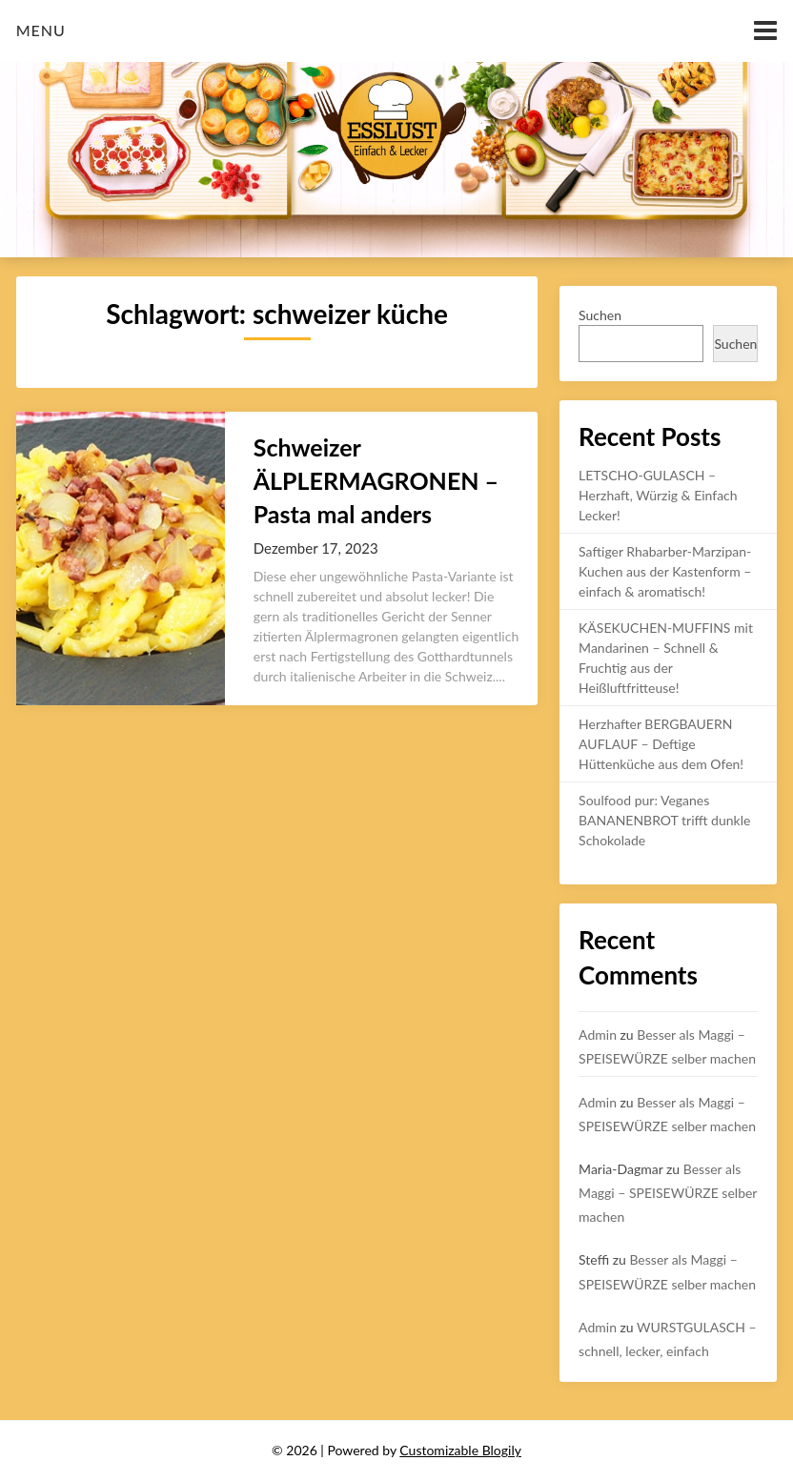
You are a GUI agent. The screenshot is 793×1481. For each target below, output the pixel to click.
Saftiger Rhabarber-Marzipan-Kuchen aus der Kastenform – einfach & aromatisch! (665, 571)
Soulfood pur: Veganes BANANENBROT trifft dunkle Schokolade (664, 820)
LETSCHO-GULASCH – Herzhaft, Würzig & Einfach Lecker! (658, 495)
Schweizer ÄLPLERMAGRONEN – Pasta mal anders (376, 480)
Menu (41, 30)
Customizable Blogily (460, 1450)
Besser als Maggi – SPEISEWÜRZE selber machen (668, 1193)
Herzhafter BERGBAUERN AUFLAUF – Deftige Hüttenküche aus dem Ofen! (661, 744)
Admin (598, 1034)
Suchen (600, 315)
